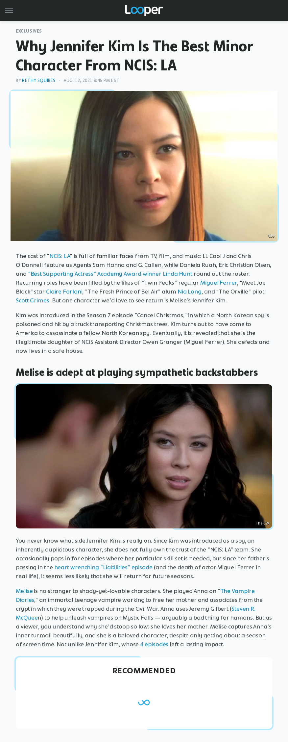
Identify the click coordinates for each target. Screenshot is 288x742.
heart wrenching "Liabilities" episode (103, 567)
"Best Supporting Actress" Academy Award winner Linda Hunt (110, 274)
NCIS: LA (59, 256)
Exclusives (29, 31)
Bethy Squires (39, 80)
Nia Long (190, 291)
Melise (24, 591)
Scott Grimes (32, 300)
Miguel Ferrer (218, 283)
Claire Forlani (64, 291)
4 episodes (154, 644)
